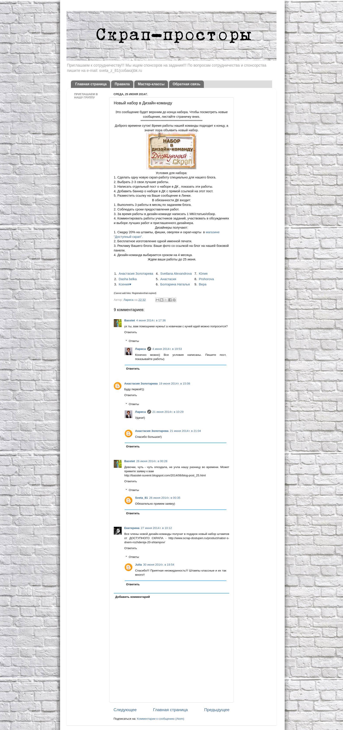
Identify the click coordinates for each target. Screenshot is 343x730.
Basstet (129, 320)
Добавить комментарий (132, 596)
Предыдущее (216, 709)
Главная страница (91, 84)
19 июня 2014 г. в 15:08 (174, 383)
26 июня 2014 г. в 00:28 (151, 461)
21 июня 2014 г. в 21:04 (185, 431)
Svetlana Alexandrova (176, 273)
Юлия (203, 273)
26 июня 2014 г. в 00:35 (164, 497)
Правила (122, 84)
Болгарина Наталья (175, 284)
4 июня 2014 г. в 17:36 (151, 320)
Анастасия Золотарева (136, 273)
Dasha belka (128, 279)
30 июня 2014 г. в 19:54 (158, 564)
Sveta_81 (141, 497)
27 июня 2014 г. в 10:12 (156, 528)
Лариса (128, 299)
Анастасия (168, 279)
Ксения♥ (125, 284)
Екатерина (132, 528)
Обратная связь (186, 84)
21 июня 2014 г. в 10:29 (168, 411)
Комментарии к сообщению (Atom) (160, 718)
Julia (138, 564)
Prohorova (206, 279)
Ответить (130, 332)
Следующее (125, 709)
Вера (202, 284)
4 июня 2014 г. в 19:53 (167, 349)
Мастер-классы (151, 84)
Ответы (134, 341)
